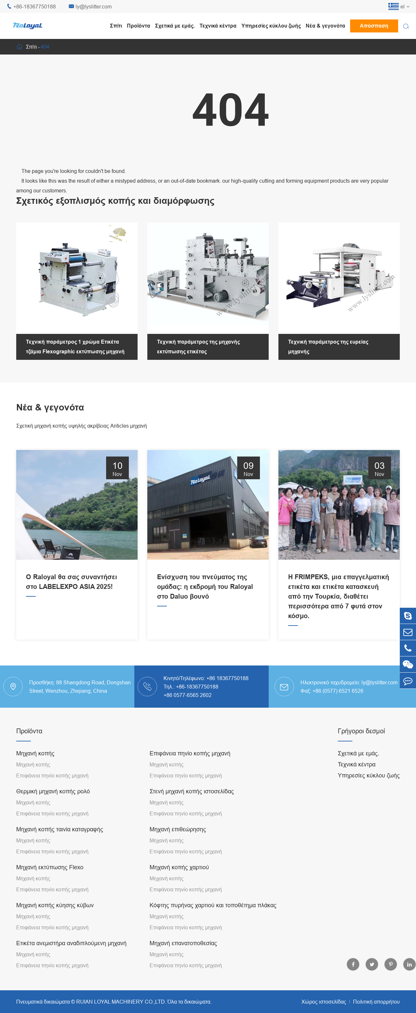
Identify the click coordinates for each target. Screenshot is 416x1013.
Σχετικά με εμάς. (175, 26)
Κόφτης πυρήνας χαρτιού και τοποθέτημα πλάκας (213, 905)
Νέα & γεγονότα (325, 26)
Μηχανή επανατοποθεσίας (183, 943)
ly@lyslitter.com (90, 7)
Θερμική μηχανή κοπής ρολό (53, 791)
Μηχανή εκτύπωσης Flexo (49, 867)
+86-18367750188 (31, 7)
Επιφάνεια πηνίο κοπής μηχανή (52, 775)
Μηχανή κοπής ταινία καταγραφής (59, 829)
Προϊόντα (138, 26)
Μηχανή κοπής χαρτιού (179, 867)
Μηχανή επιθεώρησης (178, 829)
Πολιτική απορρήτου (376, 1002)
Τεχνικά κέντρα (218, 26)
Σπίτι (116, 26)
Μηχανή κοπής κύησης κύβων (55, 905)
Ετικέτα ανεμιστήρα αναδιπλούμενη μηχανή (71, 943)
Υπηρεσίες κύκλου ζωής (271, 26)
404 (45, 47)
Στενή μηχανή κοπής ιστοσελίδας (192, 791)
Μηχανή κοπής (35, 753)
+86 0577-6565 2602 (188, 695)
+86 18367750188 (227, 678)
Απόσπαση (374, 26)
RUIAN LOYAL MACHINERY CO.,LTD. (121, 1002)
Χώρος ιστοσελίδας (323, 1002)
